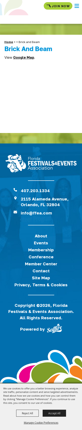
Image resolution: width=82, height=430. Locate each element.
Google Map (23, 57)
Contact (41, 270)
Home (8, 42)
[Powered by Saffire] (54, 329)
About (41, 235)
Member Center (41, 263)
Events (41, 242)
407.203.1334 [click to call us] (35, 190)
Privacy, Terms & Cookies (41, 284)
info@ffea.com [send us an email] (36, 212)
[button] (76, 6)
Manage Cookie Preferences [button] (41, 422)
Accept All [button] (54, 413)
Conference (41, 256)
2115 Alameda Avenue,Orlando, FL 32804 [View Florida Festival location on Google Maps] (45, 201)
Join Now (58, 5)
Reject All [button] (27, 413)
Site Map (41, 277)
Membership (41, 249)
